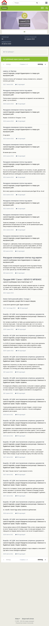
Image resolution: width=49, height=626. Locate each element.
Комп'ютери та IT (27, 282)
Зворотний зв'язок (28, 619)
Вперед (40, 64)
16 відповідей (20, 104)
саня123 (5, 73)
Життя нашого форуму (28, 301)
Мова (17, 619)
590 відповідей (21, 329)
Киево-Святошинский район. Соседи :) (16, 299)
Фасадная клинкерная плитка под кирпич (17, 90)
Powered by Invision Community (24, 623)
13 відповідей (20, 84)
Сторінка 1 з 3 (24, 64)
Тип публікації (8, 52)
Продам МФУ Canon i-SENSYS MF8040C (22, 279)
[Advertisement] (24, 591)
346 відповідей (23, 308)
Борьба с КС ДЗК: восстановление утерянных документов (23, 314)
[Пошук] (24, 2)
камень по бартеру (9, 71)
